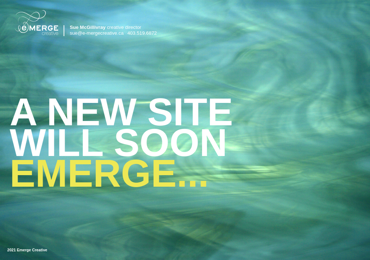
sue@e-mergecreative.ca (97, 33)
